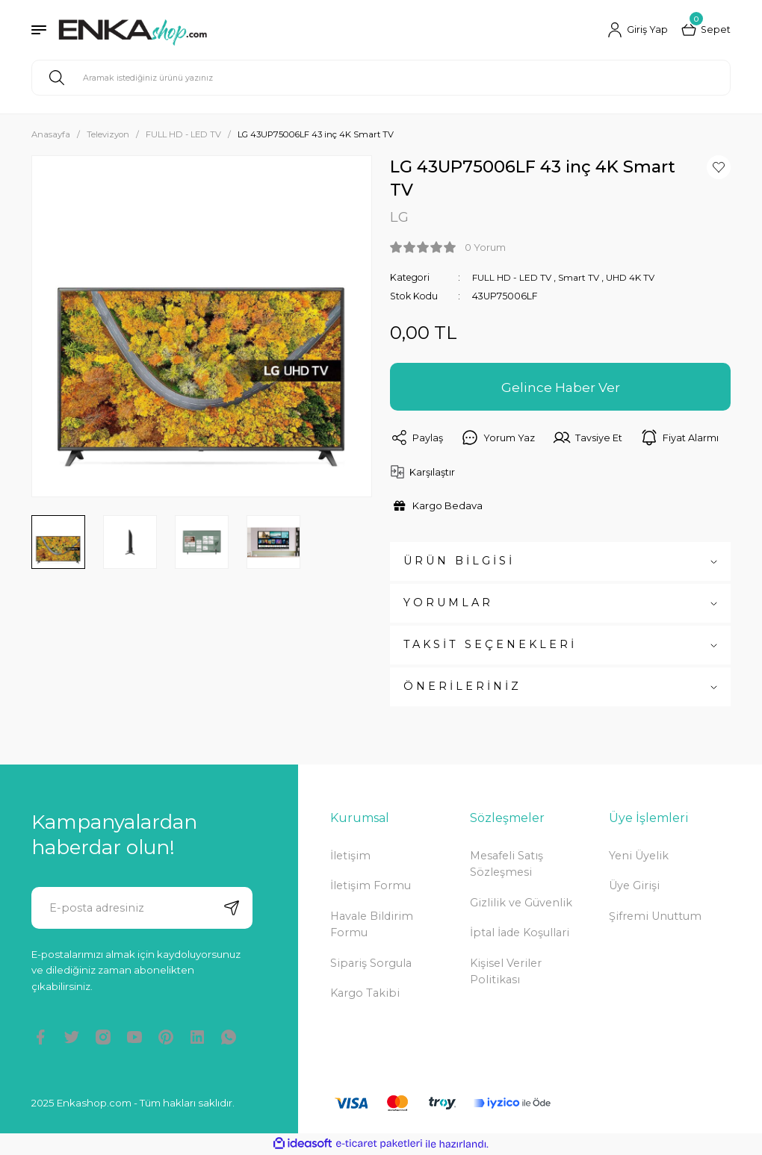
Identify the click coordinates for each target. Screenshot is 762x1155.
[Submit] (232, 908)
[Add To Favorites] (719, 167)
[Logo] (132, 30)
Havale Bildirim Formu (371, 924)
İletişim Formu (370, 886)
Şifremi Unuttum (655, 916)
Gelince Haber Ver (560, 387)
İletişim (350, 855)
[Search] (381, 78)
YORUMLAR (448, 603)
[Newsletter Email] (142, 908)
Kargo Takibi (365, 993)
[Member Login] (637, 30)
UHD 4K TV (634, 277)
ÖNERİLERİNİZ (462, 687)
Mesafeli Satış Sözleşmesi (506, 864)
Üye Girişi (634, 886)
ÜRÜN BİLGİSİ (459, 561)
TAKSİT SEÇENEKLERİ (490, 645)
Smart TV (580, 277)
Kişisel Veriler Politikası (506, 971)
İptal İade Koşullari (519, 933)
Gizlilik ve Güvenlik (521, 902)
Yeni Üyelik (639, 855)
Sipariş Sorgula (371, 963)
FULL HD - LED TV (512, 277)
